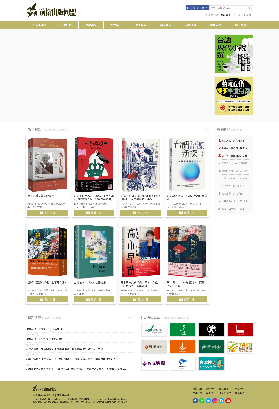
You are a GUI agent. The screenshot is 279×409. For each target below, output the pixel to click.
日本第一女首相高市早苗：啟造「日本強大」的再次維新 (139, 284)
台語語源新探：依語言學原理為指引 (187, 197)
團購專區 (239, 388)
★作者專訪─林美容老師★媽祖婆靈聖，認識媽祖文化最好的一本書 (64, 349)
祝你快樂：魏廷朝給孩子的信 (237, 185)
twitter (208, 400)
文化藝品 (140, 25)
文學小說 (91, 25)
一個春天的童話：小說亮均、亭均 (239, 178)
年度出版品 (225, 393)
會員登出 (238, 15)
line (201, 400)
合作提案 (210, 393)
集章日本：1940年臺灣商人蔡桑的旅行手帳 (186, 284)
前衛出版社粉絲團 (198, 7)
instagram (215, 400)
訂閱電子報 (212, 15)
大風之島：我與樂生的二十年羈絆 (239, 193)
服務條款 (210, 388)
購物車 (249, 15)
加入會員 (240, 25)
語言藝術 (116, 25)
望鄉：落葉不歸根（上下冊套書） (47, 282)
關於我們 (197, 388)
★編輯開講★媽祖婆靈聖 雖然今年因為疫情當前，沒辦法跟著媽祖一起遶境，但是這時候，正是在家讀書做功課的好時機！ (79, 369)
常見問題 (197, 393)
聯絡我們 (239, 393)
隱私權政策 (225, 388)
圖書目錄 (215, 25)
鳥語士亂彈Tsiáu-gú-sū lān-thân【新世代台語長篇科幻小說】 (140, 197)
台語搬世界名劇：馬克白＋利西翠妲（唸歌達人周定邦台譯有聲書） (94, 197)
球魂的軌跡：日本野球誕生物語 (238, 170)
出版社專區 (40, 25)
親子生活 (165, 25)
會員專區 (226, 15)
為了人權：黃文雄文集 (40, 195)
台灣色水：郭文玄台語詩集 (90, 282)
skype (221, 400)
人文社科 (66, 25)
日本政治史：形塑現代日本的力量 (239, 201)
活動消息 (190, 25)
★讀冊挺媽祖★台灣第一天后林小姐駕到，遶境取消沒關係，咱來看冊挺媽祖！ (71, 359)
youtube (228, 400)
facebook (195, 400)
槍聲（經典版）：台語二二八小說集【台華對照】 (247, 208)
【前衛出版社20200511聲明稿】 (45, 339)
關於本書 (50, 212)
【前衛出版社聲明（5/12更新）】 (45, 329)
